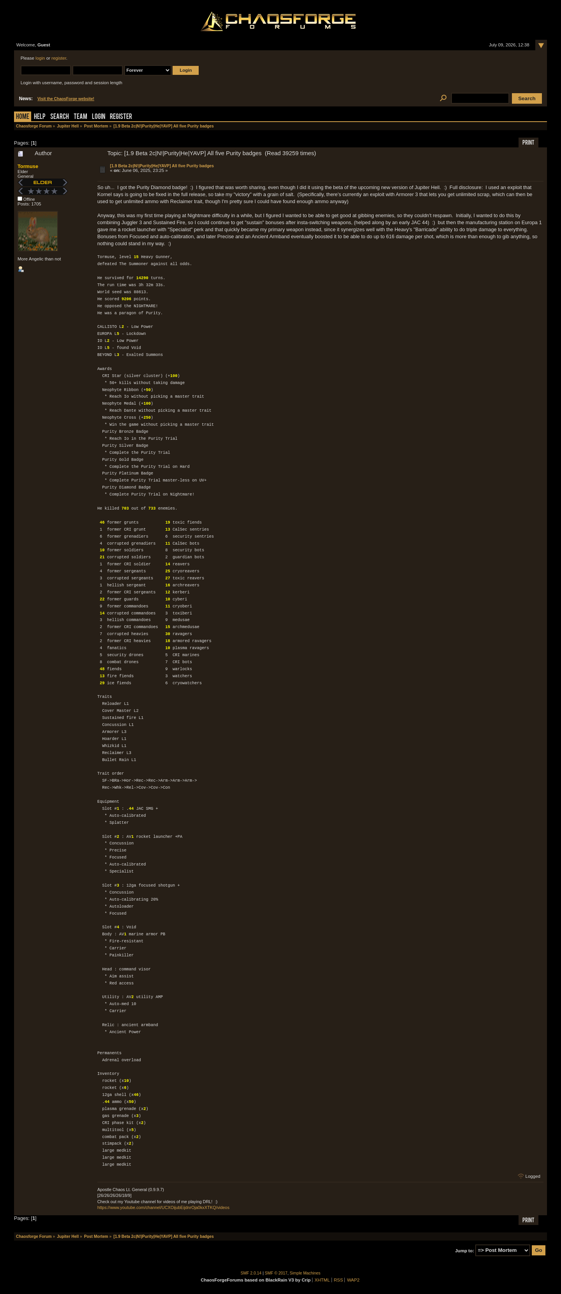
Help (40, 117)
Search (59, 117)
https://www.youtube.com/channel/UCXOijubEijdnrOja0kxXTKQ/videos (163, 1207)
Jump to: (464, 1250)
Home (22, 117)
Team (80, 117)
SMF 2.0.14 (251, 1273)
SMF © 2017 (276, 1273)
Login (98, 117)
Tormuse (28, 166)
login (40, 58)
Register (121, 117)
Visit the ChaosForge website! (65, 99)
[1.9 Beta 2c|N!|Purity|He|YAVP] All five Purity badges (162, 165)
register (58, 58)
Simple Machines (305, 1273)
